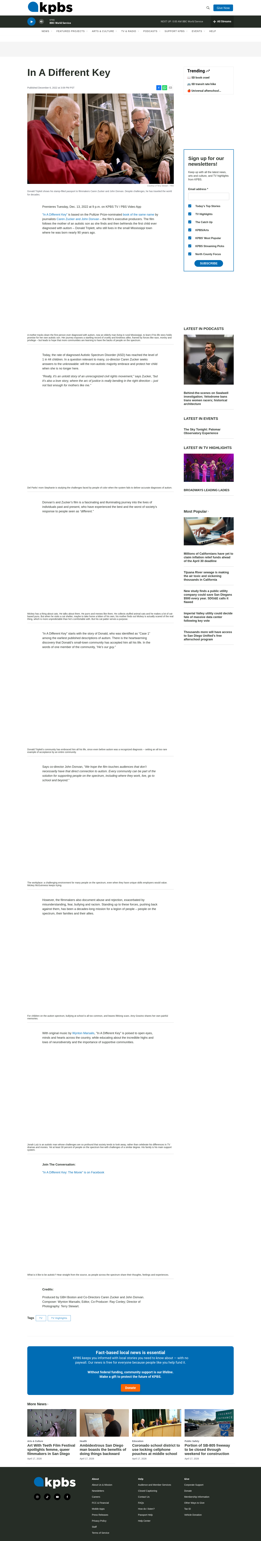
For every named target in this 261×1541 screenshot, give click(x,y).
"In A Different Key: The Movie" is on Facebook (73, 1172)
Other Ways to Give (194, 1502)
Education (137, 1441)
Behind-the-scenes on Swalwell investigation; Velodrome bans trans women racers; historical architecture (206, 398)
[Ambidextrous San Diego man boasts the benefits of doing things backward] (104, 1422)
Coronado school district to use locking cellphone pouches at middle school (156, 1449)
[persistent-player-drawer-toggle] (222, 24)
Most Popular (196, 511)
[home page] (49, 9)
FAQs (141, 1502)
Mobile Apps (98, 1508)
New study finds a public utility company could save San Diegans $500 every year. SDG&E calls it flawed (208, 596)
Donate (130, 1388)
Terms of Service (100, 1532)
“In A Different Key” (54, 214)
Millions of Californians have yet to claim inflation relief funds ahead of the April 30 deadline (208, 557)
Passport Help (145, 1514)
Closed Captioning (147, 1490)
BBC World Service (60, 25)
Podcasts (150, 34)
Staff (94, 1526)
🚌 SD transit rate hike (201, 84)
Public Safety (192, 1441)
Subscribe (209, 263)
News (45, 34)
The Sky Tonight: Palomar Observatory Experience (202, 431)
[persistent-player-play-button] (31, 24)
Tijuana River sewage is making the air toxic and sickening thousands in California (206, 576)
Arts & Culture (103, 34)
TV (41, 1318)
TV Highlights (59, 1318)
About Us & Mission (102, 1484)
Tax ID (187, 1508)
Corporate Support (193, 1484)
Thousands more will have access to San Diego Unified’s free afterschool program (208, 635)
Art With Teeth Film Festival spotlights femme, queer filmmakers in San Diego (51, 1449)
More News (38, 1404)
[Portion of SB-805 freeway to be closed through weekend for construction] (209, 1422)
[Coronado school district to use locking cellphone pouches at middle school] (156, 1422)
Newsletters (98, 1490)
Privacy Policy (99, 1520)
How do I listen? (146, 1508)
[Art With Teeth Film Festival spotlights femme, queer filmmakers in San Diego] (51, 1422)
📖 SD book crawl (198, 77)
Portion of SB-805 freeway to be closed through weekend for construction (207, 1449)
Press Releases (100, 1514)
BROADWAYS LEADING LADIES (206, 490)
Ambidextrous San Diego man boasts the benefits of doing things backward (103, 1449)
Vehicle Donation (193, 1514)
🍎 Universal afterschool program (203, 92)
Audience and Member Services (154, 1484)
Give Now (223, 9)
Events (197, 34)
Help (212, 34)
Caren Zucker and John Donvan (78, 219)
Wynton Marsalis (83, 1033)
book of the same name (138, 214)
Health (83, 1441)
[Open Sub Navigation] (51, 34)
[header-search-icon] (208, 8)
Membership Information (196, 1496)
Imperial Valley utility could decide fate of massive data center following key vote (208, 617)
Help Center (144, 1520)
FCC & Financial (100, 1502)
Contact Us (143, 1496)
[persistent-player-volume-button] (41, 24)
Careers (96, 1496)
